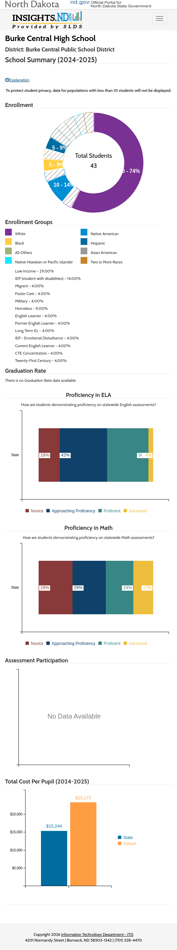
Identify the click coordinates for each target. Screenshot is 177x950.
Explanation (17, 79)
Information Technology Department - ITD (97, 934)
